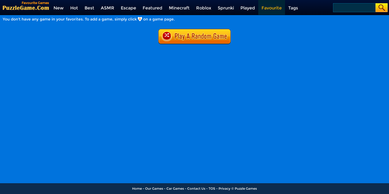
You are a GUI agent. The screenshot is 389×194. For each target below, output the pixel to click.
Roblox (203, 8)
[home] (26, 8)
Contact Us (196, 188)
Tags (293, 8)
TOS (212, 188)
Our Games (154, 188)
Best (89, 8)
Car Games (175, 188)
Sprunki (226, 8)
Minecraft (179, 8)
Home (137, 188)
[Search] (354, 7)
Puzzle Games (246, 188)
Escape (128, 8)
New (58, 8)
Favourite (271, 8)
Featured (152, 8)
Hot (74, 8)
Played (247, 8)
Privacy (224, 188)
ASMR (107, 8)
